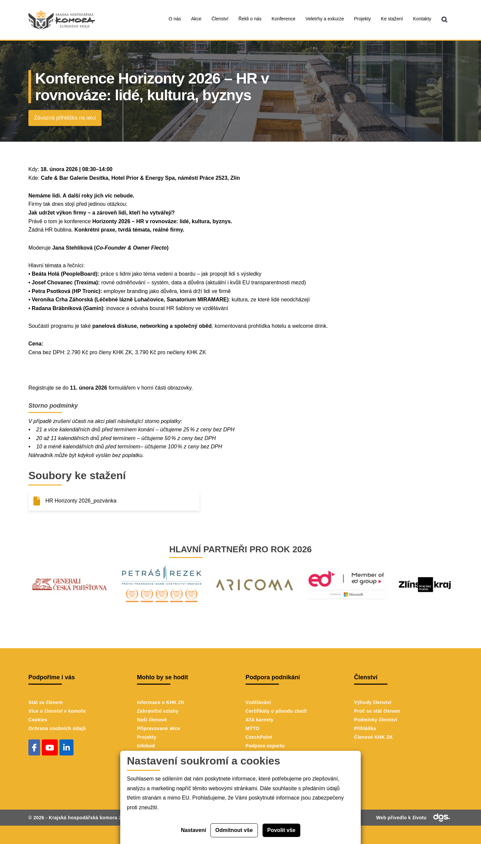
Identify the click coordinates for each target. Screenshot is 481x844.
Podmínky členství (375, 719)
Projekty (146, 737)
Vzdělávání (258, 702)
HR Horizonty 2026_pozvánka (81, 501)
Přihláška (365, 728)
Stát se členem (45, 702)
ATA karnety (260, 719)
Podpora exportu (265, 745)
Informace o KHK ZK (160, 702)
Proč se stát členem (377, 711)
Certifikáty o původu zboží (276, 711)
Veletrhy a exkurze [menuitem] (325, 18)
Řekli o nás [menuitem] (250, 18)
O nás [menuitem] (175, 18)
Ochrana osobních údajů (57, 728)
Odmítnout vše (234, 830)
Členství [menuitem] (219, 18)
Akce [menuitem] (196, 18)
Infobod (146, 745)
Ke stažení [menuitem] (392, 18)
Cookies (37, 719)
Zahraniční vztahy (157, 711)
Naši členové (152, 719)
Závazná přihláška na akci (65, 118)
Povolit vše (281, 830)
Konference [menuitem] (284, 18)
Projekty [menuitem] (362, 18)
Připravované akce (158, 728)
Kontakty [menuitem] (422, 18)
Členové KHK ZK (373, 737)
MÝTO (253, 728)
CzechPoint (259, 737)
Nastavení (193, 830)
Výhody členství (372, 702)
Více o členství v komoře (57, 711)
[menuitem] (444, 20)
